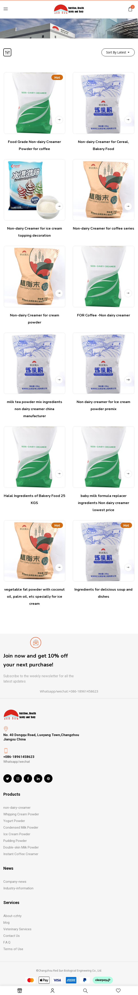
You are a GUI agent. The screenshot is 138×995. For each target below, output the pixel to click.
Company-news (14, 882)
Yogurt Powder (14, 821)
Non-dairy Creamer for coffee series (103, 228)
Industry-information (18, 888)
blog (6, 923)
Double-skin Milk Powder (21, 847)
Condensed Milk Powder (20, 827)
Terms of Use (13, 949)
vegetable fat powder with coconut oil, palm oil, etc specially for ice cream (34, 596)
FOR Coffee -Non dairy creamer (103, 315)
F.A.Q (6, 942)
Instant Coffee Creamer (20, 854)
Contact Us (11, 936)
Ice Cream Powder (16, 834)
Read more (59, 120)
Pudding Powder (15, 841)
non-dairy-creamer (17, 808)
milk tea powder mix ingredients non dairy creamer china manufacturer (34, 409)
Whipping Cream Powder (21, 814)
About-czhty (12, 916)
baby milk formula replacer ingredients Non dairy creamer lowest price (103, 502)
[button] (130, 9)
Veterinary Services (17, 929)
